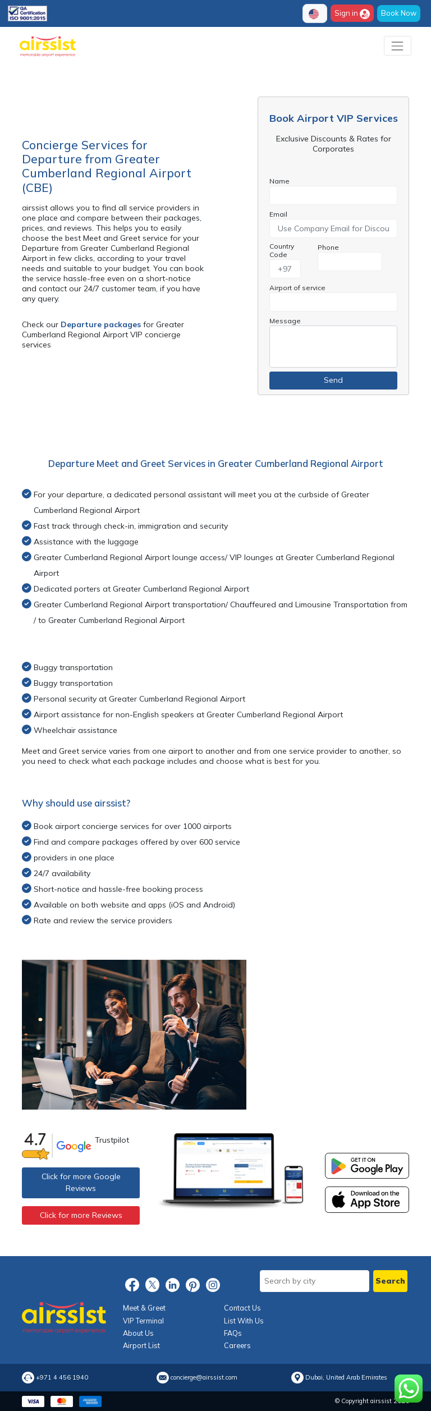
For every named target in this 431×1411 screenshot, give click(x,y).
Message (285, 321)
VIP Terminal (143, 1320)
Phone (328, 247)
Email (278, 214)
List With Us (244, 1320)
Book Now (398, 12)
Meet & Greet (144, 1307)
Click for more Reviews (81, 1215)
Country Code (281, 250)
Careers (237, 1345)
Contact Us (242, 1307)
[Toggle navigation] (397, 46)
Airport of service (297, 287)
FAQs (233, 1332)
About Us (138, 1332)
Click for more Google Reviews (81, 1182)
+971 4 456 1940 (62, 1378)
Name (279, 181)
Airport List (141, 1345)
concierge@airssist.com (204, 1378)
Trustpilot (112, 1140)
